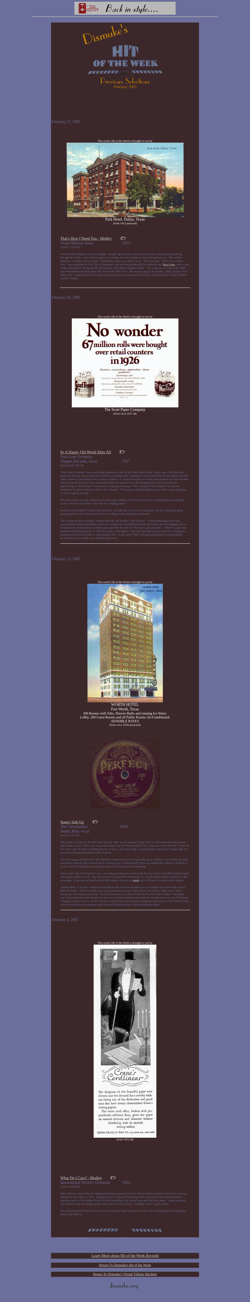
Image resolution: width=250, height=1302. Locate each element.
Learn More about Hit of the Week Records (125, 1256)
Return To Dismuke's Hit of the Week (125, 1265)
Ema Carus (169, 264)
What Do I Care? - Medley (81, 1178)
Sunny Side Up (72, 822)
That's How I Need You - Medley (86, 238)
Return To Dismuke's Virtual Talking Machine (125, 1274)
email (136, 880)
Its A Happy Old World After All (85, 452)
